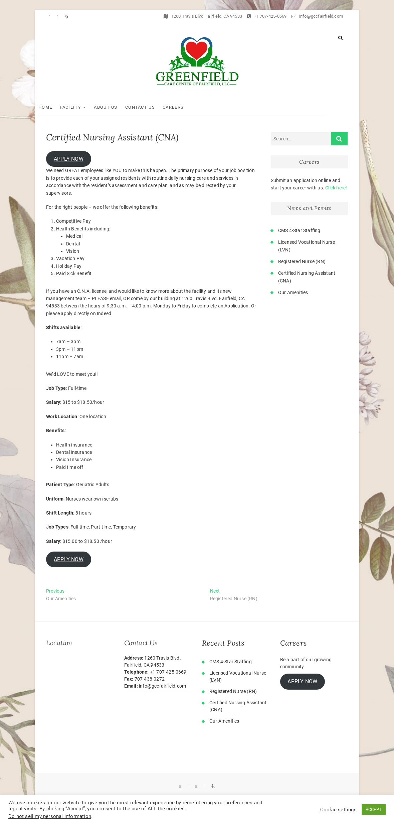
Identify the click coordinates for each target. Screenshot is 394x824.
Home (56, 107)
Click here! (336, 187)
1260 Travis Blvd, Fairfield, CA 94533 (203, 16)
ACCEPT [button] (374, 809)
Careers (184, 107)
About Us (116, 107)
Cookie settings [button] (338, 810)
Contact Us (151, 107)
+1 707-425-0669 (266, 16)
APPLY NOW (68, 159)
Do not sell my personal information (49, 816)
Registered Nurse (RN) (302, 261)
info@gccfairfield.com (317, 16)
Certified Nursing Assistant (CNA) (237, 706)
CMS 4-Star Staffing (299, 230)
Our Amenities (293, 292)
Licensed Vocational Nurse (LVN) (237, 676)
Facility (81, 107)
